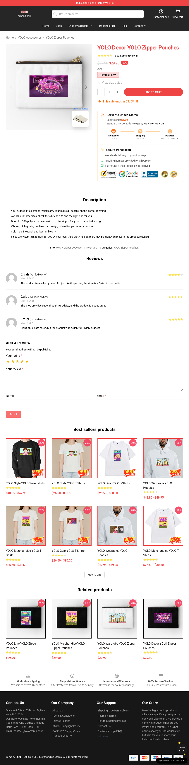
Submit (14, 414)
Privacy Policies (61, 720)
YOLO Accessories (30, 37)
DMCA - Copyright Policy (66, 726)
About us (57, 710)
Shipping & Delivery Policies (113, 710)
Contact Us (104, 726)
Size (99, 69)
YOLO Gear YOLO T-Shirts (68, 550)
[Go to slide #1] (39, 138)
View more (94, 575)
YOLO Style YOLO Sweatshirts (25, 483)
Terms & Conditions (63, 715)
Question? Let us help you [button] (172, 760)
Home (10, 37)
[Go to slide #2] (58, 138)
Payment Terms (107, 715)
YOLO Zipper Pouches (60, 37)
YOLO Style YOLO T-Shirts (68, 483)
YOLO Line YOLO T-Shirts (113, 483)
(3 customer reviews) (126, 55)
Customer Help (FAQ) (110, 731)
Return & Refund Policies (112, 720)
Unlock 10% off (182, 749)
